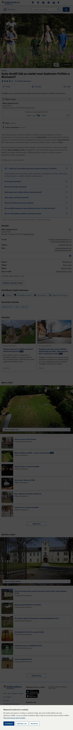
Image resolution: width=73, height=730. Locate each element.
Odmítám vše (22, 723)
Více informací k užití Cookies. (14, 718)
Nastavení (34, 723)
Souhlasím (9, 723)
